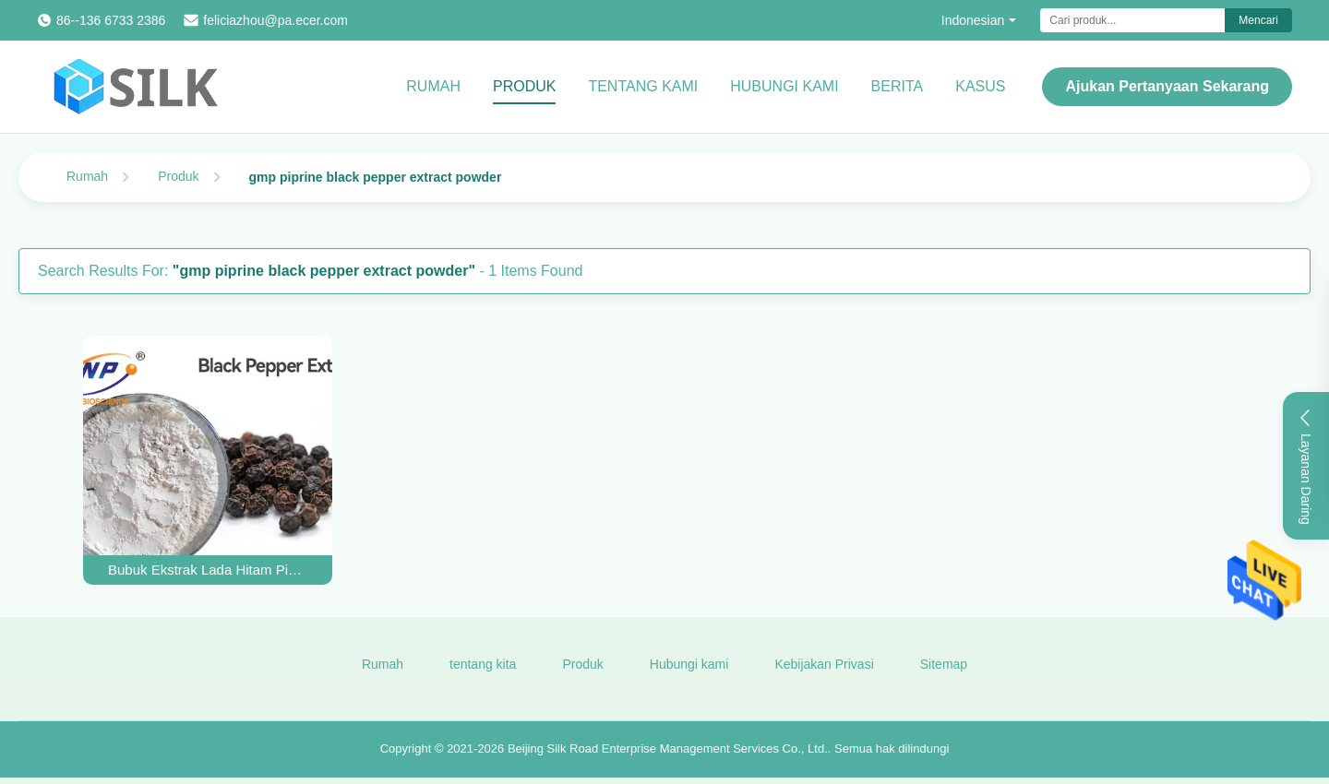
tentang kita (482, 664)
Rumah (433, 86)
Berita (897, 86)
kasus (980, 86)
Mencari (1258, 20)
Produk (524, 86)
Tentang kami (643, 86)
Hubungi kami (784, 86)
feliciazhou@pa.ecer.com (275, 20)
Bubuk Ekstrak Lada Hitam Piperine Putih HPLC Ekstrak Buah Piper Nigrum (207, 569)
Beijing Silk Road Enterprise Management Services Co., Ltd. (668, 749)
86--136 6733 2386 (110, 20)
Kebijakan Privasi (823, 664)
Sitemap (943, 664)
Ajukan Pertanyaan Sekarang (1167, 86)
